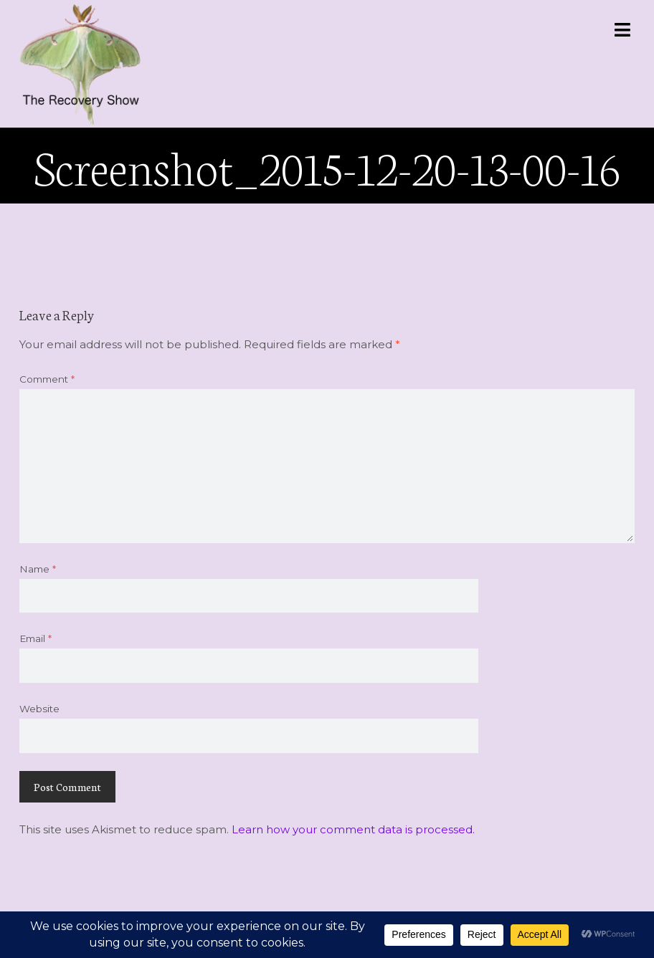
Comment (47, 379)
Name (37, 569)
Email (35, 638)
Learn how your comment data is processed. (353, 829)
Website (39, 708)
